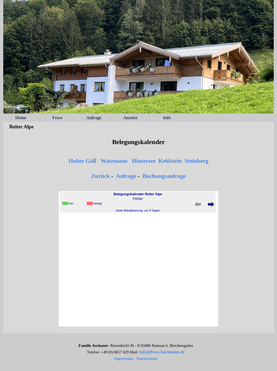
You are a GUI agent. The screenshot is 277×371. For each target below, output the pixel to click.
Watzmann (114, 161)
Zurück (100, 176)
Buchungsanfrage (164, 176)
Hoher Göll (82, 161)
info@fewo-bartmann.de (161, 352)
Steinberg (197, 161)
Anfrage (93, 117)
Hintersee (144, 161)
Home (21, 117)
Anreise (130, 117)
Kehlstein (170, 161)
